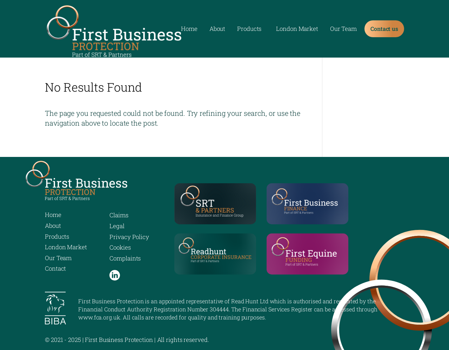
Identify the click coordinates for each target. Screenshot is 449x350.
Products (249, 29)
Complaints (125, 258)
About (217, 29)
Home (189, 29)
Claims (118, 215)
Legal (117, 226)
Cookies (119, 247)
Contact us (384, 28)
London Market (297, 29)
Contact (55, 268)
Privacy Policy (129, 237)
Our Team (343, 29)
